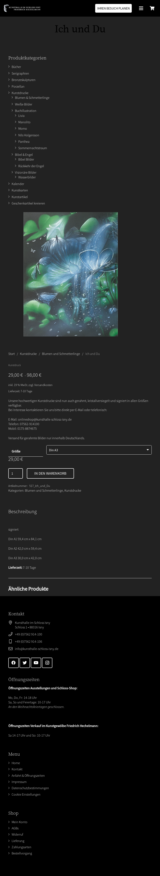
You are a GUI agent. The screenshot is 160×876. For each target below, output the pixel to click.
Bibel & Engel (24, 154)
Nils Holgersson (28, 135)
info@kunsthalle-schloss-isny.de (36, 649)
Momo (22, 128)
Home (16, 763)
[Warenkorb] (152, 8)
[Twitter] (25, 663)
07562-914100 (29, 424)
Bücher (16, 67)
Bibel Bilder (26, 159)
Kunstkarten (20, 190)
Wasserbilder (27, 177)
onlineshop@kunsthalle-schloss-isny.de (45, 419)
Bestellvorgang (22, 853)
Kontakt (17, 769)
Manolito (24, 122)
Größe (16, 451)
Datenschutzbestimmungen (30, 788)
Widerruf (17, 834)
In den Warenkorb (50, 473)
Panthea (24, 141)
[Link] (22, 8)
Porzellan (18, 86)
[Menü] (141, 8)
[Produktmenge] (15, 473)
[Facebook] (13, 663)
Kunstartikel (20, 197)
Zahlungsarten (21, 847)
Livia (21, 116)
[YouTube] (36, 663)
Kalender (18, 184)
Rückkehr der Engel (31, 166)
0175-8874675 (27, 428)
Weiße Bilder (23, 104)
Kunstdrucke (20, 93)
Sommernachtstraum (32, 148)
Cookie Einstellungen (26, 794)
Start (11, 354)
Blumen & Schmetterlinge (32, 98)
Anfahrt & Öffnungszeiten (28, 775)
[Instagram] (47, 663)
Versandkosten (43, 385)
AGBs (15, 828)
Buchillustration (25, 111)
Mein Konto (19, 822)
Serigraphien (20, 73)
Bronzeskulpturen (24, 80)
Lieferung (18, 841)
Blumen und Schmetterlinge (61, 354)
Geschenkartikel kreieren (28, 203)
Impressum (19, 782)
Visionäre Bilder (25, 172)
